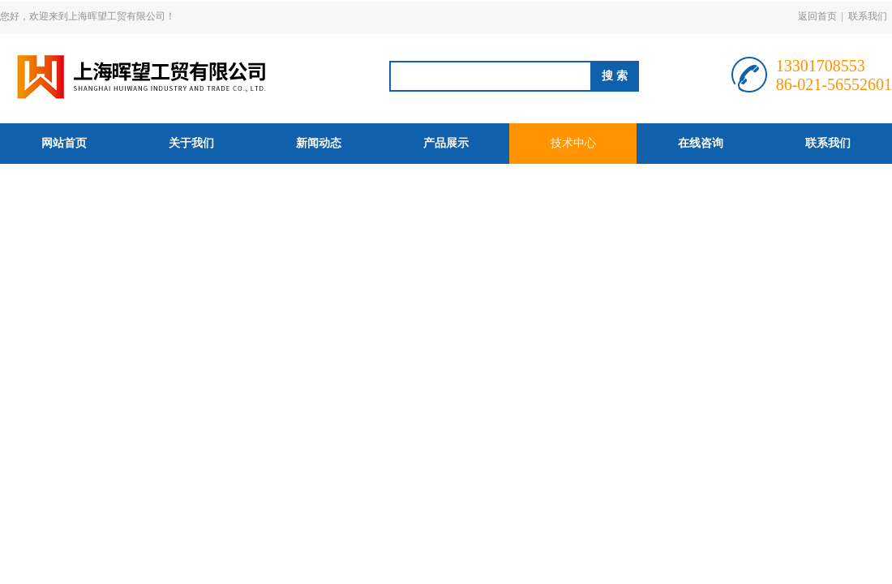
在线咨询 (700, 143)
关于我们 (191, 143)
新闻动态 (318, 143)
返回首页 (817, 16)
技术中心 (573, 143)
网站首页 (64, 143)
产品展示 (446, 143)
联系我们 (867, 16)
